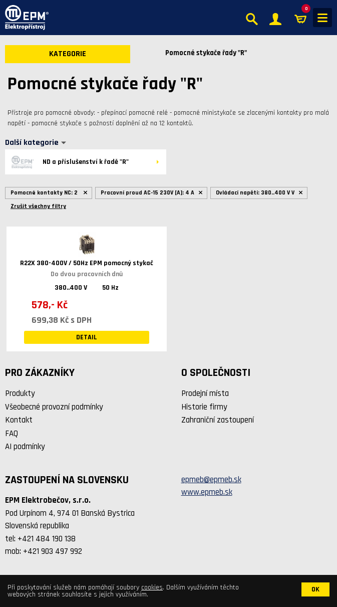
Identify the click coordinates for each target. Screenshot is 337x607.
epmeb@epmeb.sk (211, 479)
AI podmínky (25, 446)
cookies (152, 587)
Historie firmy (204, 407)
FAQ (11, 433)
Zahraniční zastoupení (217, 420)
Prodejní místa (205, 393)
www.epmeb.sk (206, 492)
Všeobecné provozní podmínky (54, 407)
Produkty (20, 393)
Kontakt (19, 420)
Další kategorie (32, 143)
